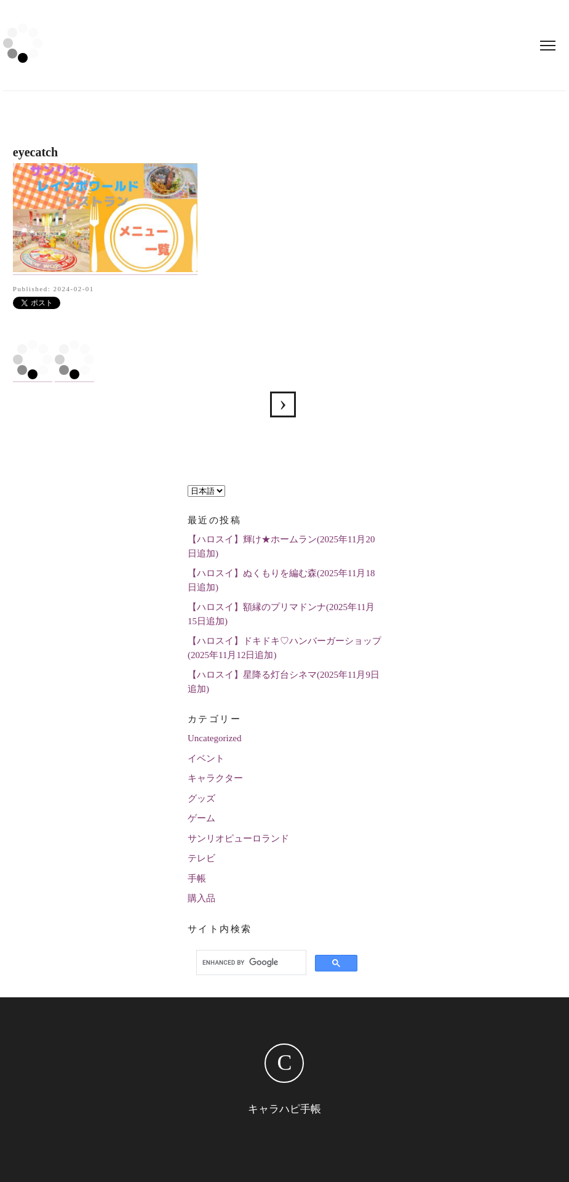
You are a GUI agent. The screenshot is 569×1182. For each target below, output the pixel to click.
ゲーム (201, 818)
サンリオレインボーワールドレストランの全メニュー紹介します (283, 404)
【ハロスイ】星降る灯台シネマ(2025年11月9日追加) (284, 682)
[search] (249, 962)
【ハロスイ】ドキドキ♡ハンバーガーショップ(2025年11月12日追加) (284, 648)
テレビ (201, 858)
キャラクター (215, 778)
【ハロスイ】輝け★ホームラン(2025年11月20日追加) (281, 546)
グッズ (201, 798)
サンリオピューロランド (238, 838)
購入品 (201, 898)
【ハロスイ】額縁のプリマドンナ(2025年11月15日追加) (281, 614)
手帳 (197, 878)
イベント (206, 758)
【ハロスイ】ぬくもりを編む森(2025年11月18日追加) (281, 580)
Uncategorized (214, 738)
